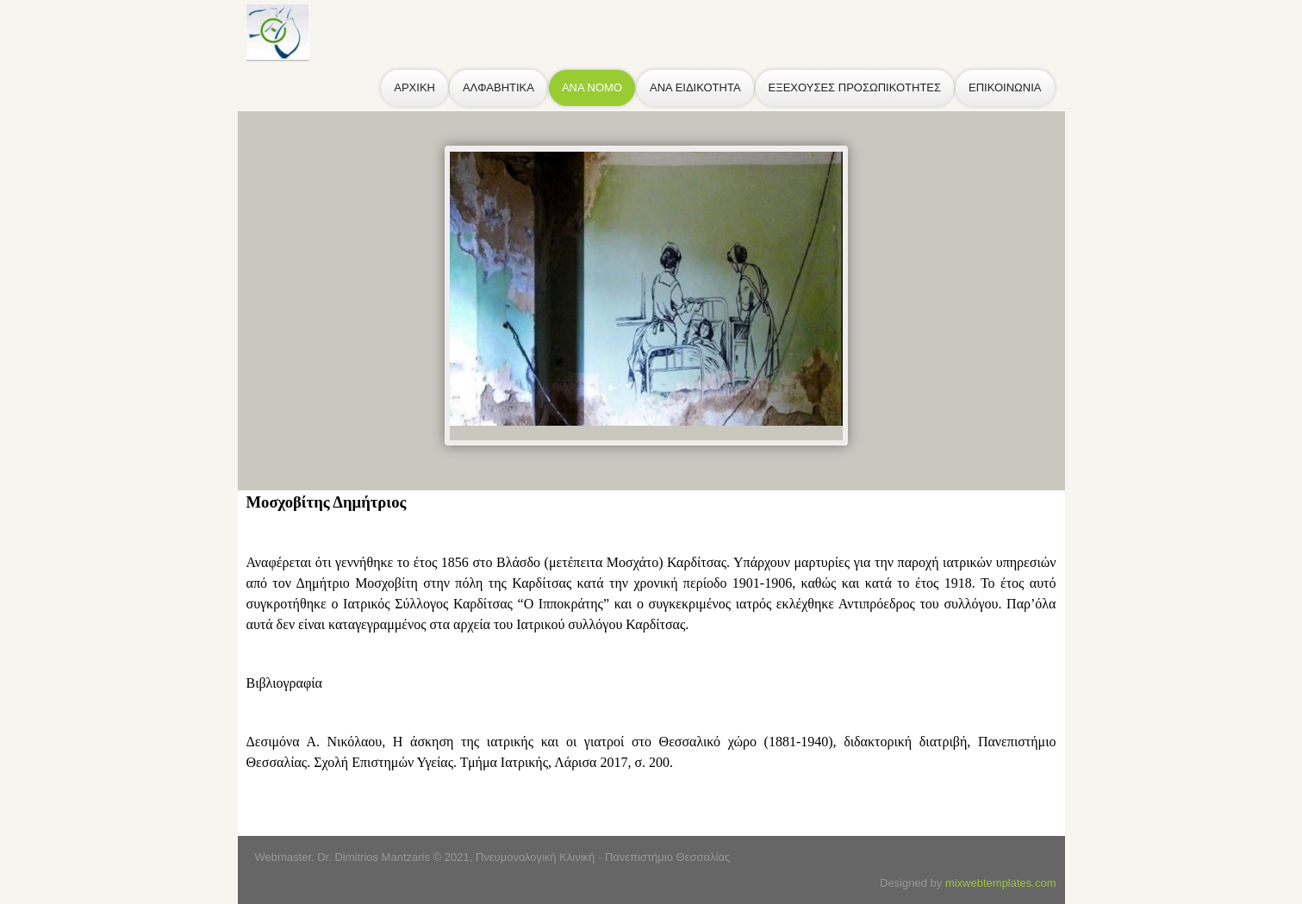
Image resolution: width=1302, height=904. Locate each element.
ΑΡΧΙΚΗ (414, 87)
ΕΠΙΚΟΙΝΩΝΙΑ (1005, 87)
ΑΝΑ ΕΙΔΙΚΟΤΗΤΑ (695, 87)
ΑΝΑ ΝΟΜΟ (592, 87)
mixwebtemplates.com (1000, 882)
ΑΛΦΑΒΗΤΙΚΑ (498, 87)
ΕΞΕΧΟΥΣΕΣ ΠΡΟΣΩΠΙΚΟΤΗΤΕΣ (855, 87)
